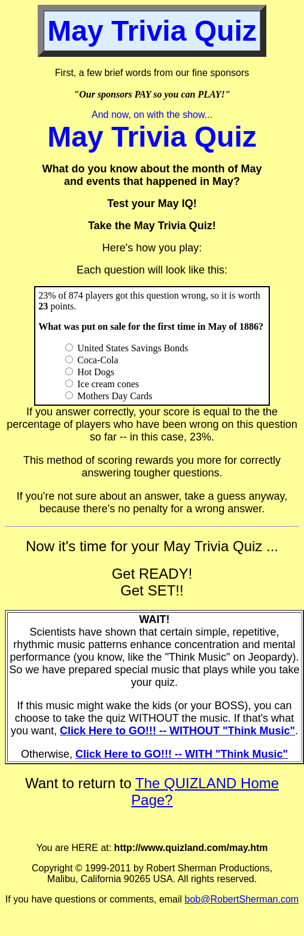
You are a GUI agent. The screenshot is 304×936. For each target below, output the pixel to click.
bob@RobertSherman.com (242, 899)
